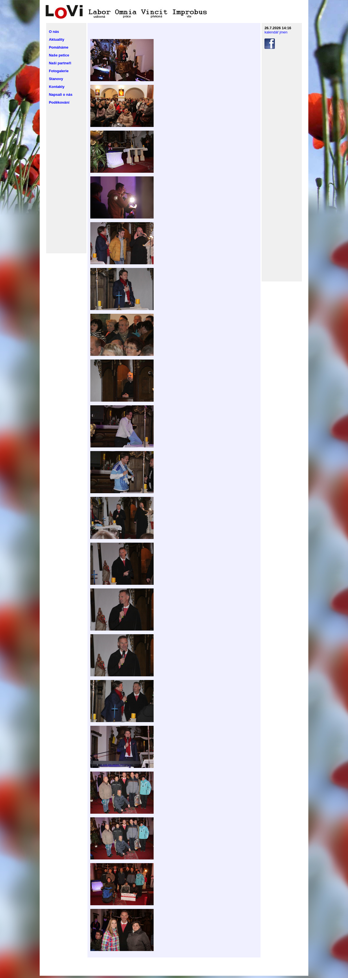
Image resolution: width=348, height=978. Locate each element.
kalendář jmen (276, 32)
